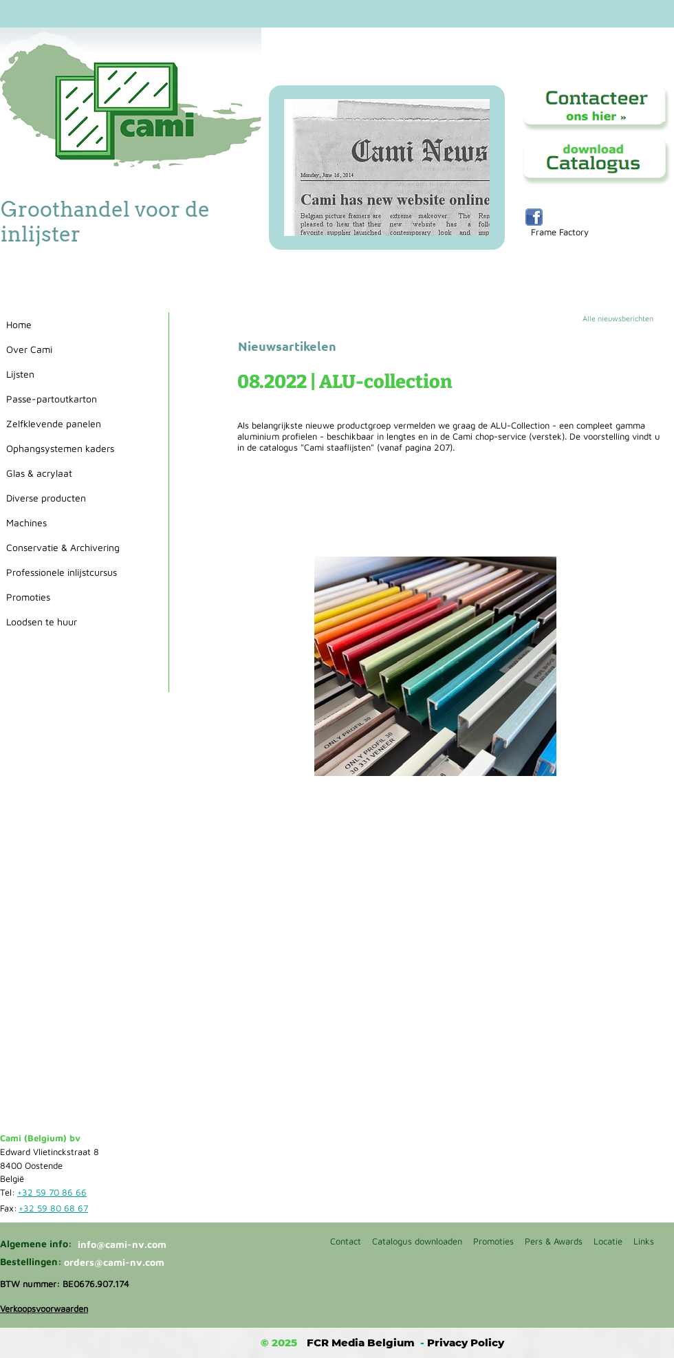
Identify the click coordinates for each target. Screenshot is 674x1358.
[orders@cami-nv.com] (116, 1262)
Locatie (608, 1241)
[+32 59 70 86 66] (54, 1193)
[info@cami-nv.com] (127, 1244)
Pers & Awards (554, 1241)
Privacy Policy (465, 1342)
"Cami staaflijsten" (337, 447)
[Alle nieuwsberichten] (628, 318)
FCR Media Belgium (361, 1342)
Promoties (493, 1241)
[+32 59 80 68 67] (56, 1209)
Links (643, 1241)
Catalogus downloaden (417, 1241)
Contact (345, 1241)
